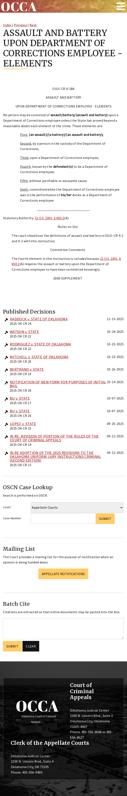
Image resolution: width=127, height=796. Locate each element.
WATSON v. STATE (24, 331)
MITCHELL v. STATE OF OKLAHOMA (39, 356)
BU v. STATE (20, 398)
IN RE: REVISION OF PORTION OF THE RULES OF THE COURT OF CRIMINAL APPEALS (54, 438)
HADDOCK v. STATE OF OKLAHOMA (39, 319)
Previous (20, 25)
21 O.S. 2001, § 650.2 (49, 218)
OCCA (37, 705)
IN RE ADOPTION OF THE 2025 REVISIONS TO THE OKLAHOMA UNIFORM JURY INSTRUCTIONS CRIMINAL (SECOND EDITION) (55, 456)
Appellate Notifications (63, 574)
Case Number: (12, 518)
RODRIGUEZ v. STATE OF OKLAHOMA (40, 344)
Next (33, 25)
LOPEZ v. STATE (23, 423)
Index (7, 25)
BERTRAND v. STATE (27, 369)
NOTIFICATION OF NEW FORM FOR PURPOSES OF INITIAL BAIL (58, 384)
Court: (7, 507)
